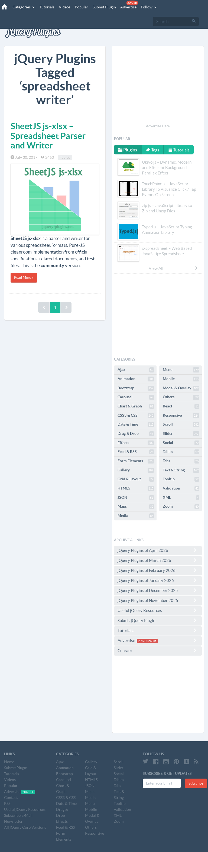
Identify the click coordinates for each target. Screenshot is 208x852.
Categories (23, 7)
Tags (152, 149)
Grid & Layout (136, 479)
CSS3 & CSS (136, 415)
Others (181, 397)
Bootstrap (136, 388)
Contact (158, 650)
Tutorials (47, 7)
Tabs (181, 461)
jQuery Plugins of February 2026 (158, 570)
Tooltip (181, 479)
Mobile (181, 379)
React (181, 406)
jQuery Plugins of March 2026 (158, 560)
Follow (149, 7)
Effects (136, 442)
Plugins (127, 149)
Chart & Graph (136, 406)
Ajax (136, 369)
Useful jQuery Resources (158, 610)
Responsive (181, 415)
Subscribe (195, 783)
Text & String (181, 470)
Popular (81, 7)
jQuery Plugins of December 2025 (158, 590)
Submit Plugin (104, 7)
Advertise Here (158, 126)
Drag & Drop (136, 433)
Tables (65, 157)
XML (181, 497)
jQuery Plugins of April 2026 (158, 550)
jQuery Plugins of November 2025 (158, 600)
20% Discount (147, 641)
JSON (136, 497)
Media (136, 515)
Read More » (24, 278)
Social (181, 442)
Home (9, 762)
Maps (136, 506)
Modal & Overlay (181, 388)
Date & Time (136, 424)
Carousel (136, 397)
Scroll (181, 424)
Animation (136, 379)
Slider (181, 433)
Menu (181, 369)
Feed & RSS (136, 451)
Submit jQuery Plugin (158, 620)
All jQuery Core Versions (25, 827)
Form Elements (136, 461)
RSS (7, 803)
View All (174, 268)
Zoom (181, 506)
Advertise (129, 5)
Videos (64, 7)
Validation (181, 488)
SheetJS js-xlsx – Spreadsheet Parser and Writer (48, 135)
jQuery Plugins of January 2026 (158, 580)
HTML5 (136, 488)
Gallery (136, 470)
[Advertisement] (158, 86)
